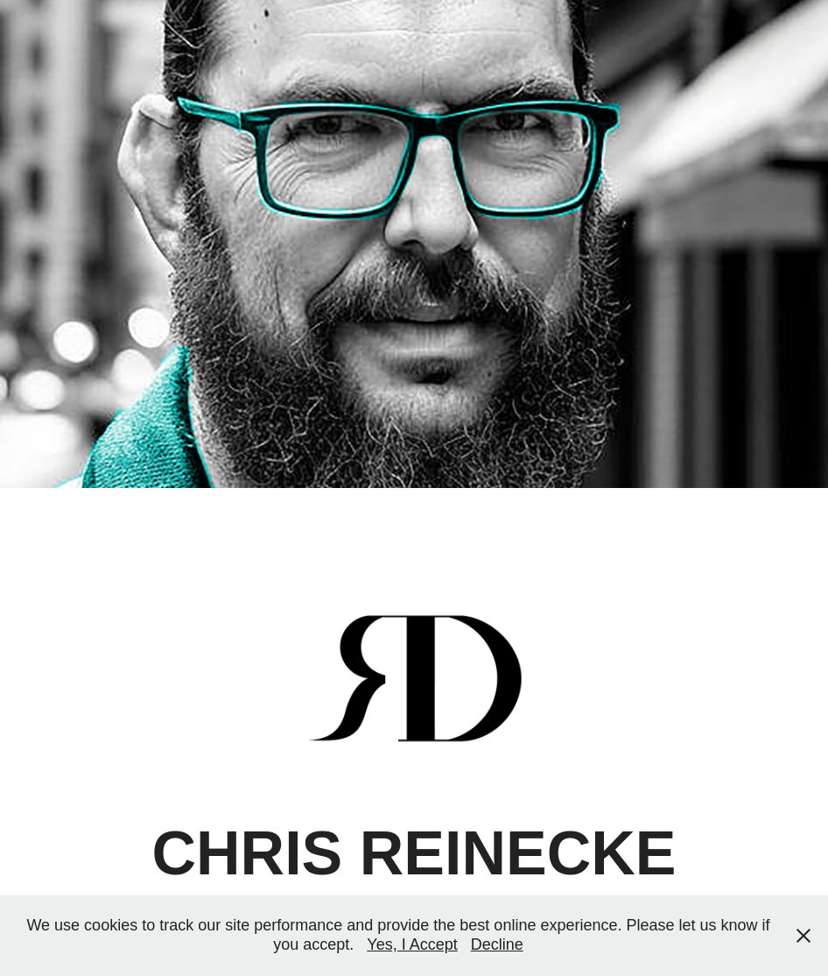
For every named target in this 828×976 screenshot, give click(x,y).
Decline (497, 944)
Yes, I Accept (412, 944)
